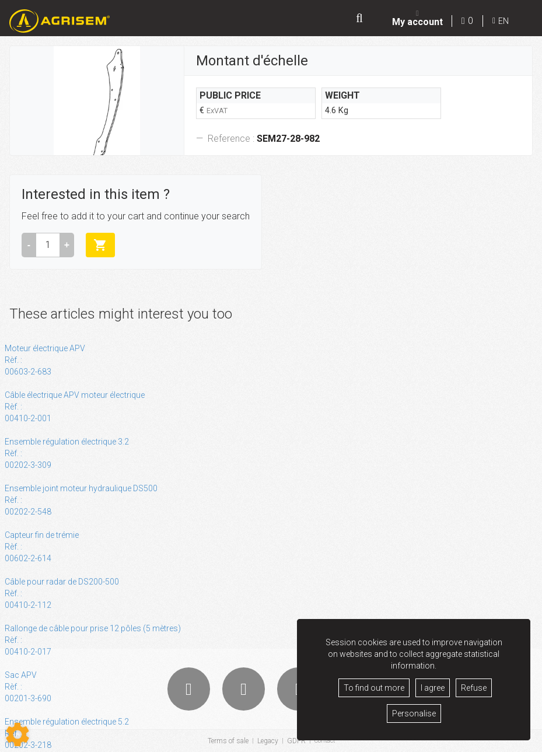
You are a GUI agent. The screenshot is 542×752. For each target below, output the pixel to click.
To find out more (374, 687)
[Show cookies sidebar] (17, 734)
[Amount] (48, 246)
